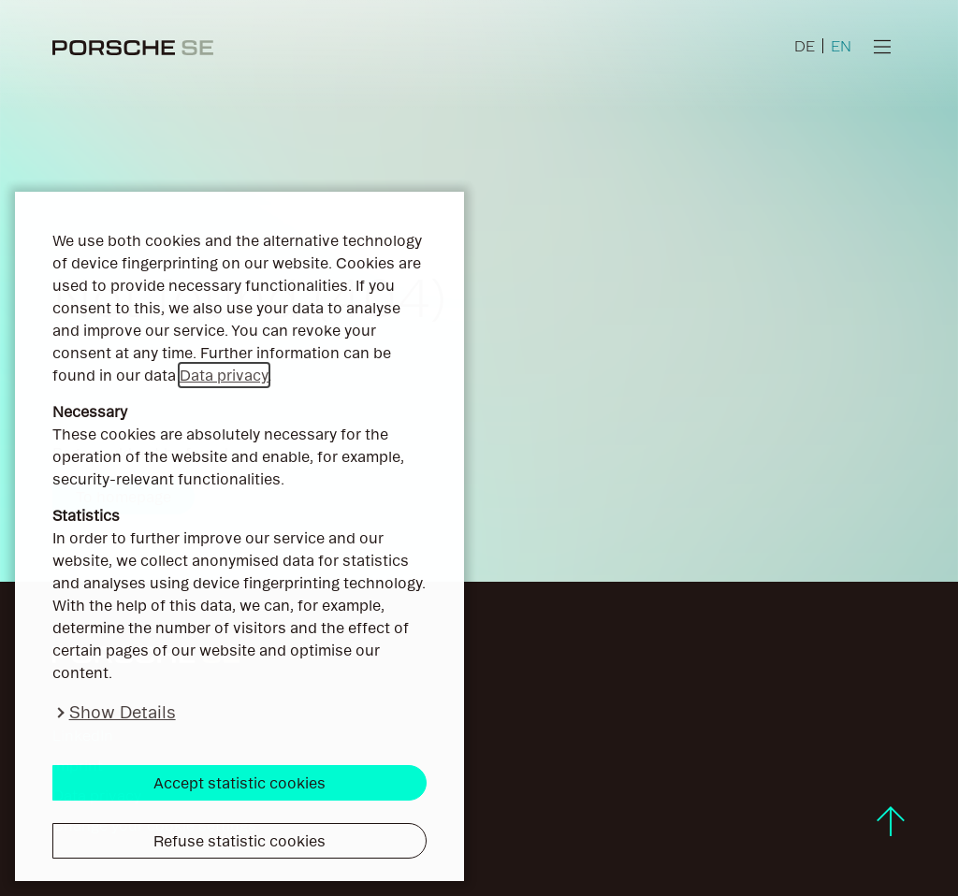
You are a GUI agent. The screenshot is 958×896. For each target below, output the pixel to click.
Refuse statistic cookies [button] (239, 840)
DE (804, 45)
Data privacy (224, 375)
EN (841, 45)
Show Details (122, 712)
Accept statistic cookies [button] (239, 782)
